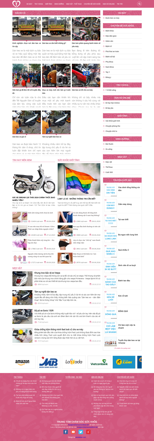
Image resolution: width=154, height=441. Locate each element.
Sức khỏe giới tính (113, 121)
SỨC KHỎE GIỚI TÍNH (69, 160)
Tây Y (108, 72)
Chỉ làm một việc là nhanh (126, 326)
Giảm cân (109, 41)
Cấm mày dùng (125, 204)
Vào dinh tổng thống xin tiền (129, 189)
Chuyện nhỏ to (111, 131)
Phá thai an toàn (112, 51)
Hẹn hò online (109, 4)
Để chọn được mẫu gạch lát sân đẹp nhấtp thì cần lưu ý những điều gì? (51, 389)
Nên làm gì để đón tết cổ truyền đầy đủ (26, 91)
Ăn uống (109, 149)
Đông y (108, 77)
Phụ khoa (109, 61)
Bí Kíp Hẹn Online (113, 103)
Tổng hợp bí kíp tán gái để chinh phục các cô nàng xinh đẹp (103, 414)
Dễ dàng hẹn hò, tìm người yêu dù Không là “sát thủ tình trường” (104, 389)
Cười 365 (109, 172)
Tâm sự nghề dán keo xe (51, 136)
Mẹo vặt (17, 268)
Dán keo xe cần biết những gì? (54, 43)
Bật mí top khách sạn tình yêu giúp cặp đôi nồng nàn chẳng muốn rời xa (104, 397)
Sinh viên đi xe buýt (127, 265)
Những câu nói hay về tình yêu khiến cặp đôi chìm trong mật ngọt (104, 406)
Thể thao (109, 167)
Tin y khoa (39, 4)
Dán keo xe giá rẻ (19, 136)
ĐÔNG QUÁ (123, 311)
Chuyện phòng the (113, 126)
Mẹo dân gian (111, 36)
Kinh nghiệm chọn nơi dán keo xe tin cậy (26, 45)
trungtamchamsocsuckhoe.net (78, 425)
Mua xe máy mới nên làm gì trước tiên (56, 91)
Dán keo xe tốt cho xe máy (82, 90)
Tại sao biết (123, 219)
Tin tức (120, 4)
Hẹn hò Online (97, 377)
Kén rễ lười (123, 295)
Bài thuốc (109, 144)
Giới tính (48, 4)
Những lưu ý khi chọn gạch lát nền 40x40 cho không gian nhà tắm (52, 397)
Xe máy (29, 4)
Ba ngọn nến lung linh (128, 234)
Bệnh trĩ (109, 46)
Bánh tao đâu (124, 280)
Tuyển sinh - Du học (73, 377)
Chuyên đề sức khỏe (125, 377)
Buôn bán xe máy (112, 18)
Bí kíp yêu (109, 108)
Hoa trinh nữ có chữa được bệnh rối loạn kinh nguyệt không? (128, 397)
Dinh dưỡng (59, 4)
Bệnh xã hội (110, 56)
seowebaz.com (81, 437)
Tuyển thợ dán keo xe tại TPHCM (129, 341)
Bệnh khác (110, 30)
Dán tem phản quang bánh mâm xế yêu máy (86, 45)
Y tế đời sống (111, 90)
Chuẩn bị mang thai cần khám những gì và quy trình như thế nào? (26, 383)
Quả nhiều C (123, 250)
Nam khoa (110, 67)
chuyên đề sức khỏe (92, 4)
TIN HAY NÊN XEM (22, 160)
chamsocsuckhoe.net (87, 427)
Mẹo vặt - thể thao (74, 4)
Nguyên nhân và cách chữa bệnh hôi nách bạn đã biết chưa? (128, 389)
